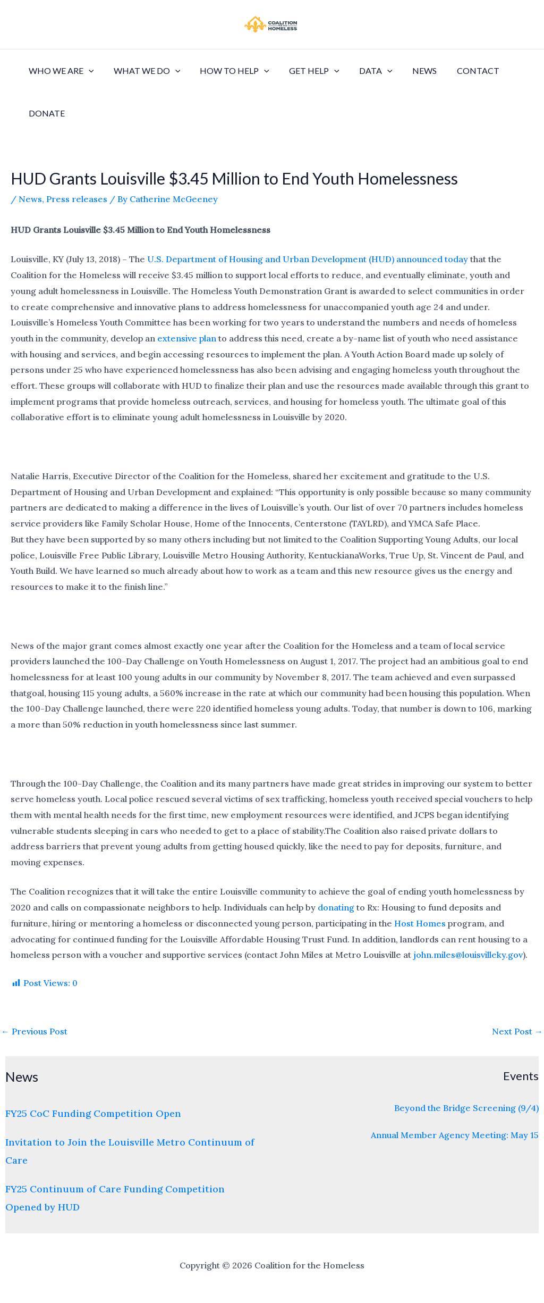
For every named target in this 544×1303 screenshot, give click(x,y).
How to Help (227, 70)
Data (363, 70)
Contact (459, 70)
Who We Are (59, 70)
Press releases (76, 199)
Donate (45, 113)
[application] (87, 70)
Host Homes (420, 923)
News (409, 70)
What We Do (142, 70)
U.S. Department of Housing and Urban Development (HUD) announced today (307, 259)
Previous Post (34, 1031)
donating (336, 907)
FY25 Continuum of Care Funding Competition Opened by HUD (115, 1198)
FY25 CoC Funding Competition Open (93, 1113)
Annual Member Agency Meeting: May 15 (455, 1135)
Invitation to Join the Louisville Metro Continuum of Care (129, 1151)
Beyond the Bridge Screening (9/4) (466, 1107)
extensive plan (186, 338)
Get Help (304, 70)
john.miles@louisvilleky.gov (468, 954)
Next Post (517, 1031)
